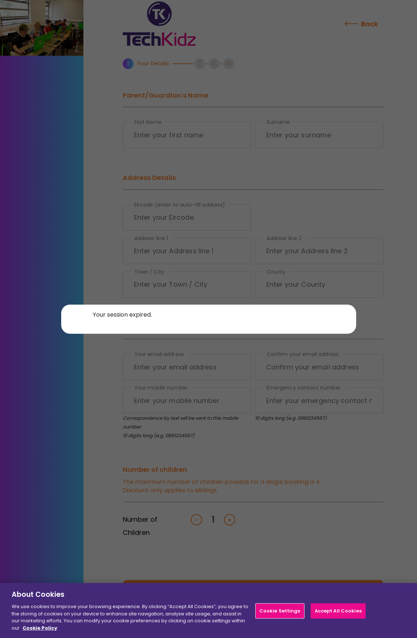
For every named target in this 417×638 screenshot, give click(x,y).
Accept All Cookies (338, 612)
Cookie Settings (279, 612)
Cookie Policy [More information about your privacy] (40, 629)
